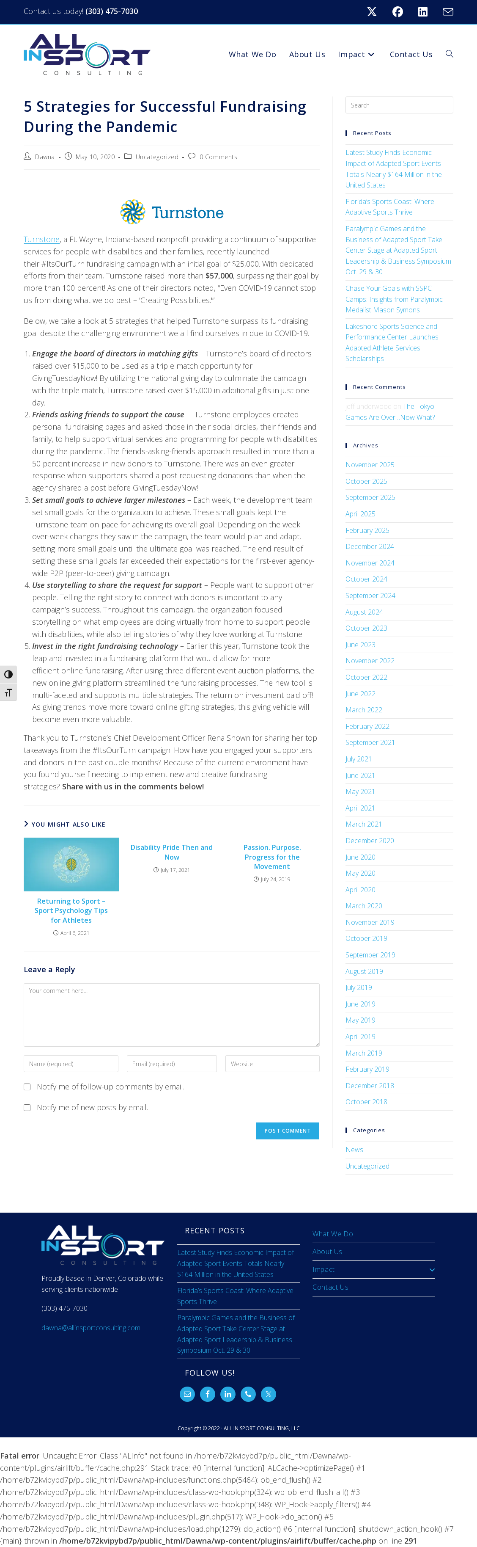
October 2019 (366, 938)
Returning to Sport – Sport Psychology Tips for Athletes (71, 910)
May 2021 (360, 791)
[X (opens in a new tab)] (377, 12)
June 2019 (360, 1004)
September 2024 (370, 595)
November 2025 (370, 464)
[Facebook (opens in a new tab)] (403, 12)
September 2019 (370, 955)
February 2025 (367, 530)
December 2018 (369, 1085)
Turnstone (42, 239)
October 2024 (366, 579)
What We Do (333, 1233)
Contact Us (330, 1287)
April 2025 (360, 513)
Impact (374, 1269)
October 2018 (366, 1101)
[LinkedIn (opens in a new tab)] (428, 12)
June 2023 (360, 644)
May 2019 (360, 1020)
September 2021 (370, 742)
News (354, 1149)
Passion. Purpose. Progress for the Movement (272, 857)
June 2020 (360, 857)
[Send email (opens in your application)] (446, 12)
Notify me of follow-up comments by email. (110, 1086)
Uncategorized (157, 157)
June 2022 (360, 693)
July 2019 (358, 987)
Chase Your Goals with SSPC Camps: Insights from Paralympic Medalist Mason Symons (394, 299)
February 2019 (367, 1069)
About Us (328, 1251)
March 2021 (363, 824)
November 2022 (370, 660)
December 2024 (369, 546)
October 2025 (366, 481)
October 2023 (366, 628)
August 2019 (364, 971)
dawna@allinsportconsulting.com (90, 1327)
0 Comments (219, 157)
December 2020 (369, 840)
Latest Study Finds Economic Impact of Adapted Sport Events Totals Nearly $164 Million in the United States (235, 1263)
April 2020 (360, 889)
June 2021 (360, 775)
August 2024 (364, 612)
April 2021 (360, 808)
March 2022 (363, 709)
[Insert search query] (399, 105)
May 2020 (360, 873)
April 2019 (360, 1036)
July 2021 (358, 759)
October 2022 (366, 677)
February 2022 (367, 726)
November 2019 (370, 922)
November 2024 (370, 563)
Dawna (45, 157)
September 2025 (370, 497)
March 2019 (363, 1053)
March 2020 (363, 905)
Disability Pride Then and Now (172, 852)
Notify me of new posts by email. (92, 1107)
